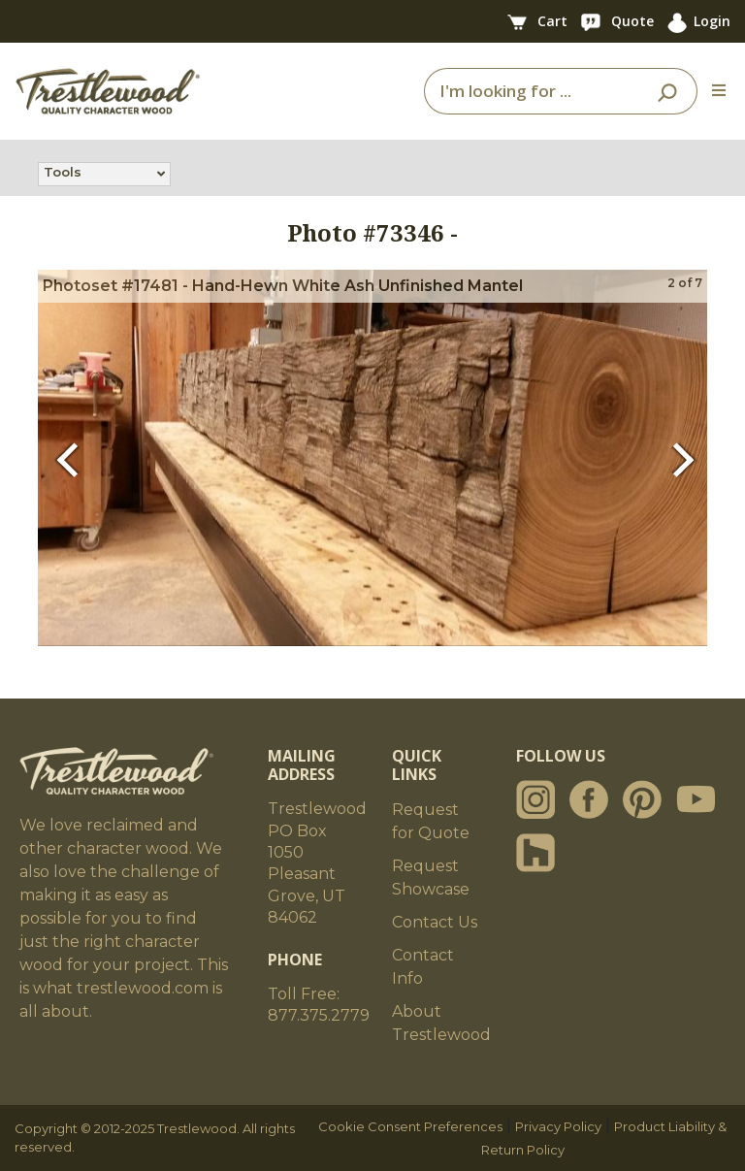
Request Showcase (431, 877)
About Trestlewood (441, 1023)
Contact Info (423, 967)
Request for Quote (431, 821)
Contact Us (434, 922)
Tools (62, 173)
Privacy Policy (558, 1126)
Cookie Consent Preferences (410, 1126)
